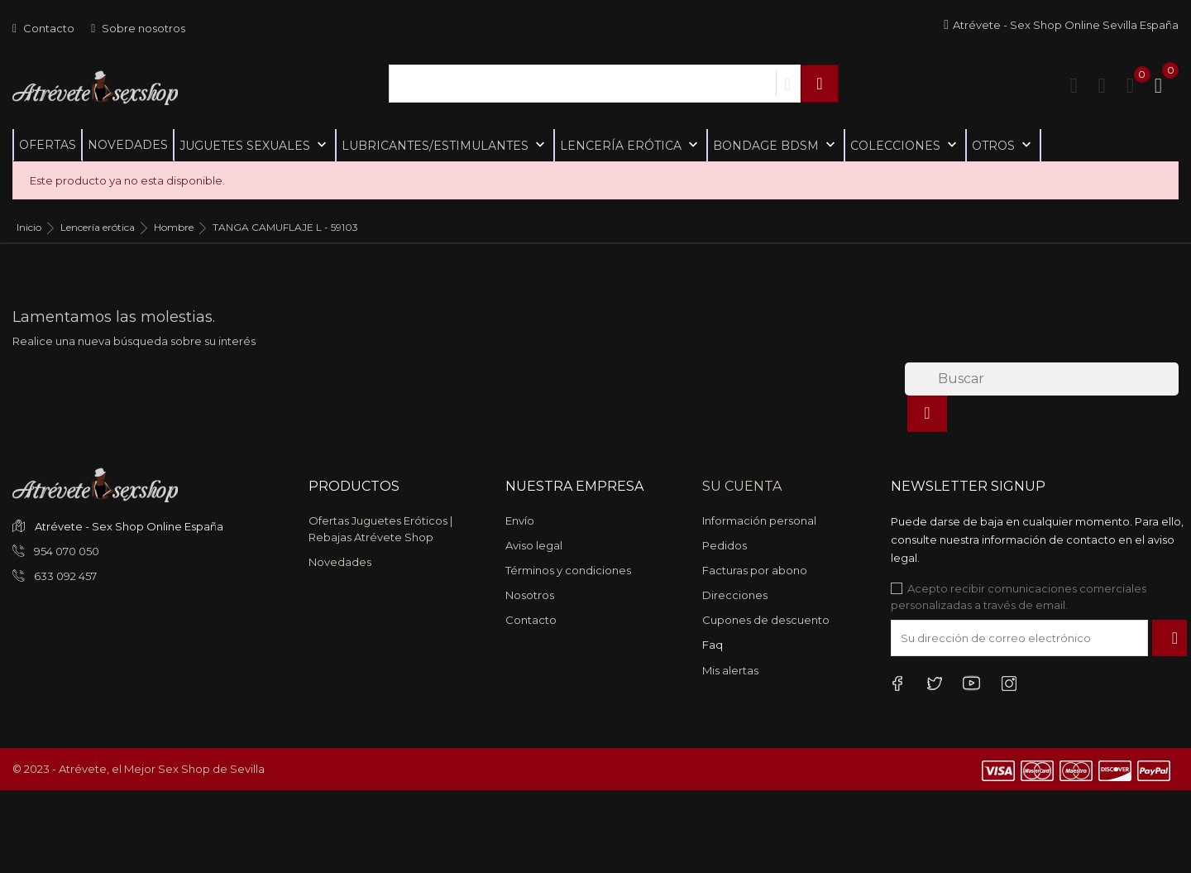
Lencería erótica (630, 145)
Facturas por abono (754, 570)
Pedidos (724, 545)
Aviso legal (533, 545)
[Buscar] (1042, 379)
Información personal (759, 520)
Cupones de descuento (766, 619)
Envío (519, 520)
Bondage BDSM (776, 145)
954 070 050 (65, 551)
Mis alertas (730, 670)
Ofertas (47, 144)
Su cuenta (742, 486)
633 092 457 (64, 576)
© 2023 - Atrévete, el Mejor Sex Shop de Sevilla (138, 768)
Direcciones (735, 595)
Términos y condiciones (568, 570)
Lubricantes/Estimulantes (445, 145)
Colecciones (905, 145)
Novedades (128, 144)
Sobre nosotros (138, 28)
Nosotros (529, 595)
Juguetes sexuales (254, 145)
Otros (1003, 145)
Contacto (43, 28)
